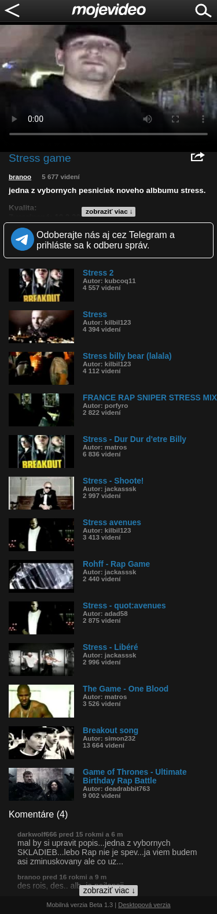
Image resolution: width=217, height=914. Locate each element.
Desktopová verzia (144, 904)
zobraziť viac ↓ (109, 211)
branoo (20, 176)
